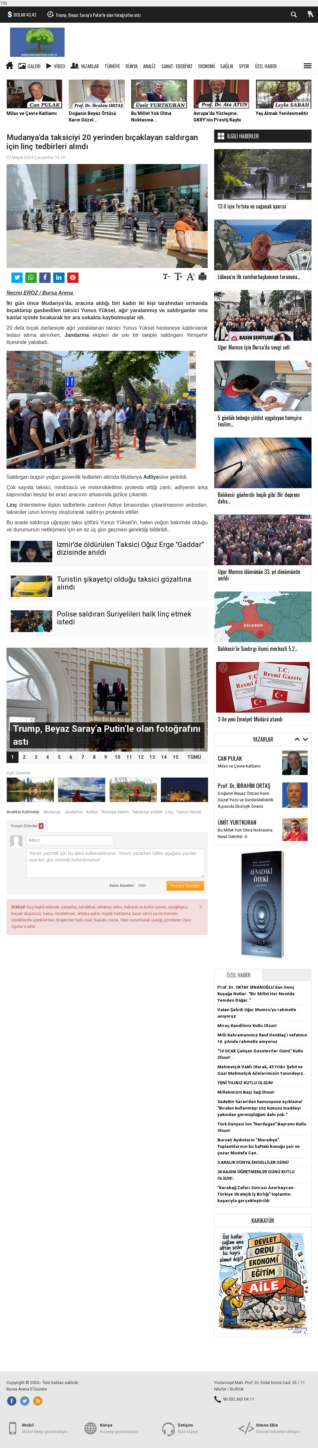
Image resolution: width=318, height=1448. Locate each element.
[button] (262, 1281)
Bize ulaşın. (188, 1428)
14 (164, 757)
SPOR (244, 66)
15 (175, 757)
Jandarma (73, 811)
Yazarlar (90, 66)
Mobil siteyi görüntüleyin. (45, 1428)
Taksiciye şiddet (147, 811)
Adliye (92, 811)
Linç (169, 811)
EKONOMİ (206, 66)
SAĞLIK (226, 66)
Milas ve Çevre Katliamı (239, 766)
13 (152, 757)
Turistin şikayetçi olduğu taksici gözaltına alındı (124, 583)
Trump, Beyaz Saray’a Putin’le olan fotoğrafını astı (98, 14)
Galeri (34, 66)
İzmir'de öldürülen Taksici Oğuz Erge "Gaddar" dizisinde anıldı (130, 548)
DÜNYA (132, 66)
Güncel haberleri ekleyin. (278, 1428)
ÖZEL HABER (266, 66)
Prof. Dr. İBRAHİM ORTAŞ (244, 785)
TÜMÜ (194, 757)
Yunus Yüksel (189, 811)
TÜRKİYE (112, 66)
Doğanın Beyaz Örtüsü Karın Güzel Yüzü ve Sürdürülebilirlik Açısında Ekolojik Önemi (246, 800)
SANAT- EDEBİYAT (177, 66)
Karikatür (262, 1221)
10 (117, 757)
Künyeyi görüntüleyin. (119, 1428)
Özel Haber (239, 975)
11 (129, 757)
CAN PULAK (230, 758)
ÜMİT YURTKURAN (237, 822)
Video (59, 66)
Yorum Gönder (27, 826)
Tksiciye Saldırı (115, 811)
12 (141, 757)
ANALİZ (149, 66)
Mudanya (52, 811)
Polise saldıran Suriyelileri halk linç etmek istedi (124, 618)
